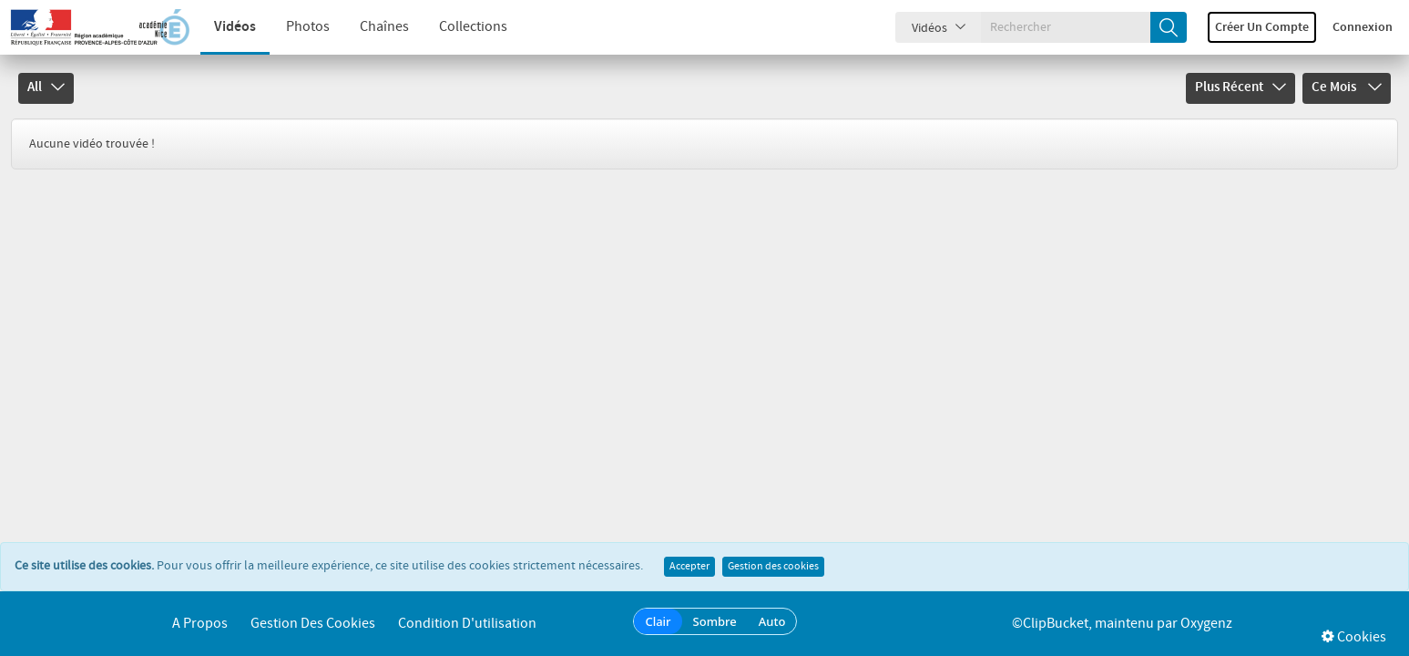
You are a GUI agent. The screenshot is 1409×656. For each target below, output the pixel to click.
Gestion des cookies (773, 566)
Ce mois (1347, 87)
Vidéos (235, 26)
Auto (772, 621)
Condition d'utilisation (467, 623)
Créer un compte (1262, 27)
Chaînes (384, 26)
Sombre (715, 621)
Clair (657, 621)
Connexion (1362, 27)
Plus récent (1240, 87)
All (46, 87)
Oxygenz (1206, 623)
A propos (200, 623)
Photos (308, 26)
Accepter (689, 566)
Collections (473, 26)
